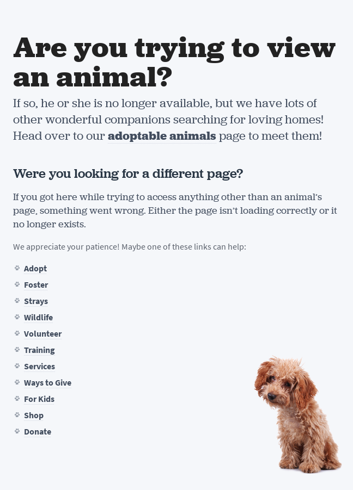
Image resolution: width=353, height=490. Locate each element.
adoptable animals (162, 136)
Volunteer (43, 333)
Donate (37, 431)
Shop (34, 415)
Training (39, 350)
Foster (36, 284)
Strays (36, 301)
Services (39, 366)
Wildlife (38, 317)
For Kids (39, 399)
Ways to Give (47, 382)
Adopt (35, 268)
